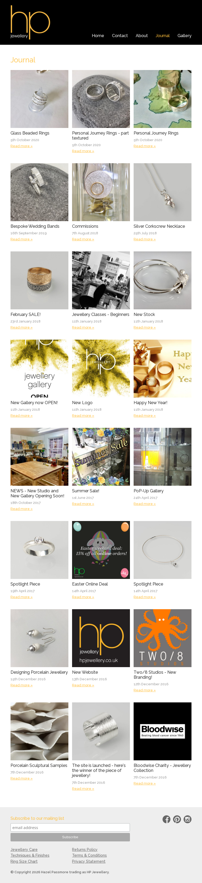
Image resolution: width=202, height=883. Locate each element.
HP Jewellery (30, 22)
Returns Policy (85, 849)
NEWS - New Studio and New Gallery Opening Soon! (37, 493)
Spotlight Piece (25, 584)
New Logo (82, 402)
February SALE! (26, 314)
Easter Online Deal (90, 584)
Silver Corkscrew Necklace (159, 226)
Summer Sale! (85, 490)
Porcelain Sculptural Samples (39, 765)
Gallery (184, 35)
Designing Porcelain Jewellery (39, 672)
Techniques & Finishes (30, 855)
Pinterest (177, 820)
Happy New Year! (150, 402)
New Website (85, 672)
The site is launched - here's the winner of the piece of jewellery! (99, 770)
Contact (120, 35)
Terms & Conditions (89, 855)
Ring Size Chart (24, 861)
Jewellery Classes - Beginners (100, 314)
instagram (187, 820)
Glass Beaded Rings (30, 133)
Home (98, 35)
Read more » (22, 146)
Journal (163, 35)
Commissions (85, 226)
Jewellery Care (24, 849)
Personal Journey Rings (156, 133)
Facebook (166, 820)
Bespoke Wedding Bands (35, 226)
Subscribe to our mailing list (37, 818)
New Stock (144, 314)
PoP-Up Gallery (149, 490)
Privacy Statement (88, 861)
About (142, 35)
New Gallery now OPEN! (34, 402)
